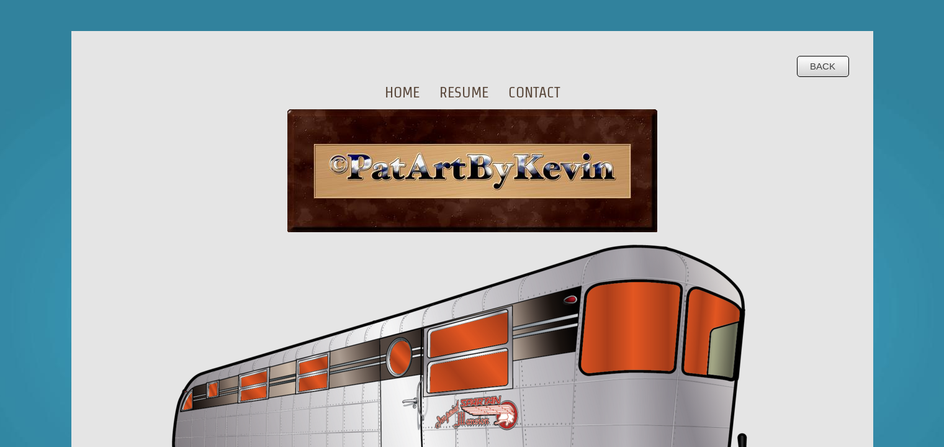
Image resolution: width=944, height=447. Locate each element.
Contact (534, 92)
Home (402, 92)
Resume (463, 92)
